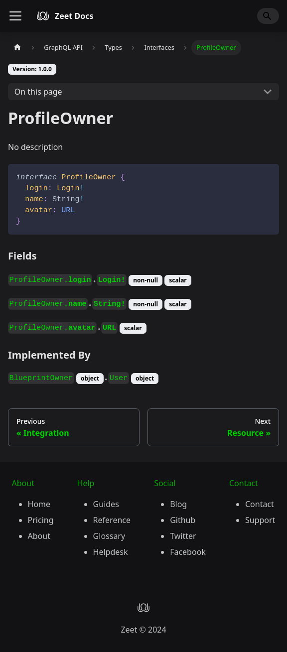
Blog (178, 504)
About (39, 535)
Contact (259, 504)
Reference (112, 520)
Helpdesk (110, 551)
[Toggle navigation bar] (15, 15)
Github (182, 520)
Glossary (109, 535)
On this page (38, 91)
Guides (106, 504)
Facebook (188, 551)
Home (39, 504)
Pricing (41, 520)
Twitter (183, 535)
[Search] (268, 16)
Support (260, 520)
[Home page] (17, 47)
